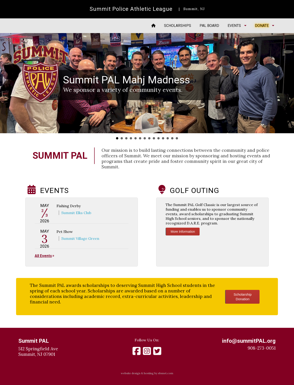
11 (163, 138)
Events (234, 25)
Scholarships (177, 25)
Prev (6, 83)
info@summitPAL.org (249, 341)
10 (158, 138)
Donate (262, 25)
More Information (183, 231)
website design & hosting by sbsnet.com (147, 373)
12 (168, 138)
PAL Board (209, 25)
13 (172, 138)
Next (288, 83)
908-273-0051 (262, 348)
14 (177, 138)
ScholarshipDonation (243, 296)
